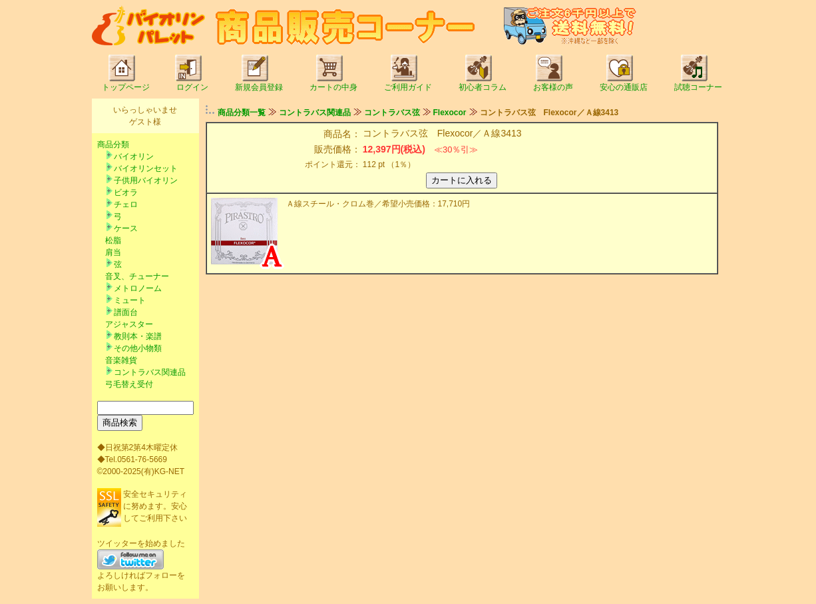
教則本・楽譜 (138, 336)
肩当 (113, 252)
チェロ (126, 204)
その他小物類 (138, 348)
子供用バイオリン (146, 180)
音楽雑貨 (121, 360)
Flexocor (450, 112)
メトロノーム (138, 288)
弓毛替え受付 (129, 384)
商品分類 (113, 144)
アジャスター (129, 324)
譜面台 (126, 312)
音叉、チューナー (137, 276)
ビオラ (126, 192)
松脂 (113, 240)
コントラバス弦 (392, 112)
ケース (126, 228)
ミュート (130, 300)
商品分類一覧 (242, 112)
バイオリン (134, 156)
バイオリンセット (146, 168)
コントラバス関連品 (150, 372)
